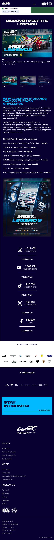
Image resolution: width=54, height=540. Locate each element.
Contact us (7, 521)
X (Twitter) (5, 493)
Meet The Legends (9, 455)
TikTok (4, 504)
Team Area (6, 469)
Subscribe (44, 410)
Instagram (5, 500)
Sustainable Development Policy (14, 476)
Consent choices (10, 524)
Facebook (5, 490)
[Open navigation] (34, 3)
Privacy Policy (8, 530)
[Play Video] (27, 43)
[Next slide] (49, 82)
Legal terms (8, 527)
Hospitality (5, 448)
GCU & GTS (6, 533)
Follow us (27, 259)
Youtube (5, 497)
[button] (9, 81)
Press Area (6, 473)
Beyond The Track (8, 452)
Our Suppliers (7, 459)
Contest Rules (7, 480)
